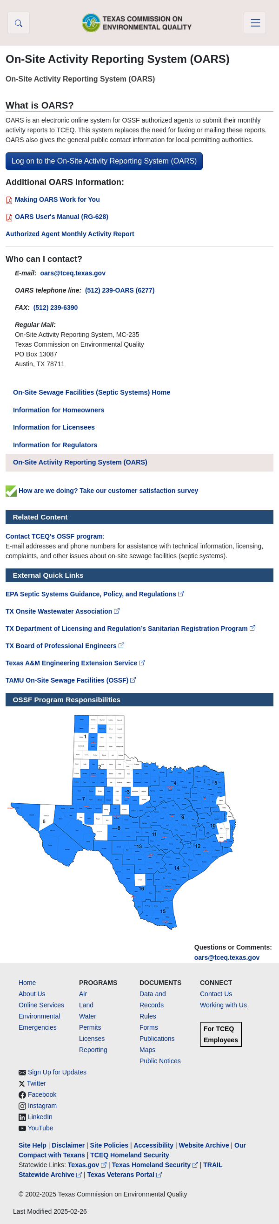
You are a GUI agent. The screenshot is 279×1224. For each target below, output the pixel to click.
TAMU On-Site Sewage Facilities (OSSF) (71, 680)
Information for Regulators (55, 445)
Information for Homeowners (59, 410)
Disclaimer (68, 1145)
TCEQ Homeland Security (129, 1155)
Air (83, 994)
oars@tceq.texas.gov (227, 957)
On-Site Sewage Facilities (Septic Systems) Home (91, 392)
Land (86, 1005)
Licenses (92, 1038)
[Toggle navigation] (255, 23)
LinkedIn (40, 1117)
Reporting (93, 1049)
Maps (147, 1049)
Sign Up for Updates (57, 1072)
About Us (32, 994)
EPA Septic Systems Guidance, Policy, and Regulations (95, 594)
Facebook (42, 1094)
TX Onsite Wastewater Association (63, 611)
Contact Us (216, 994)
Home (27, 982)
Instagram (42, 1105)
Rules (148, 1016)
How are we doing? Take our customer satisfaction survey (102, 490)
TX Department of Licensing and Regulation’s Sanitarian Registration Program (130, 628)
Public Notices (160, 1061)
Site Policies (109, 1145)
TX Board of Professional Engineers (65, 646)
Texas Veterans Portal (124, 1174)
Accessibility (154, 1145)
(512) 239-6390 (55, 307)
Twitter (36, 1083)
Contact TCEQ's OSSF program (54, 536)
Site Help (32, 1145)
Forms (149, 1027)
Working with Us (223, 1005)
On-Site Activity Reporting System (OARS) (80, 462)
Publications (157, 1038)
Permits (90, 1027)
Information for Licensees (54, 427)
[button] (18, 23)
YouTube (40, 1128)
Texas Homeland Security (156, 1165)
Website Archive (204, 1145)
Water (87, 1016)
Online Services (41, 1005)
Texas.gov (88, 1165)
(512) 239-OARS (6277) (119, 290)
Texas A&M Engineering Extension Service (75, 663)
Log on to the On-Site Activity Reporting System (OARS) (104, 161)
